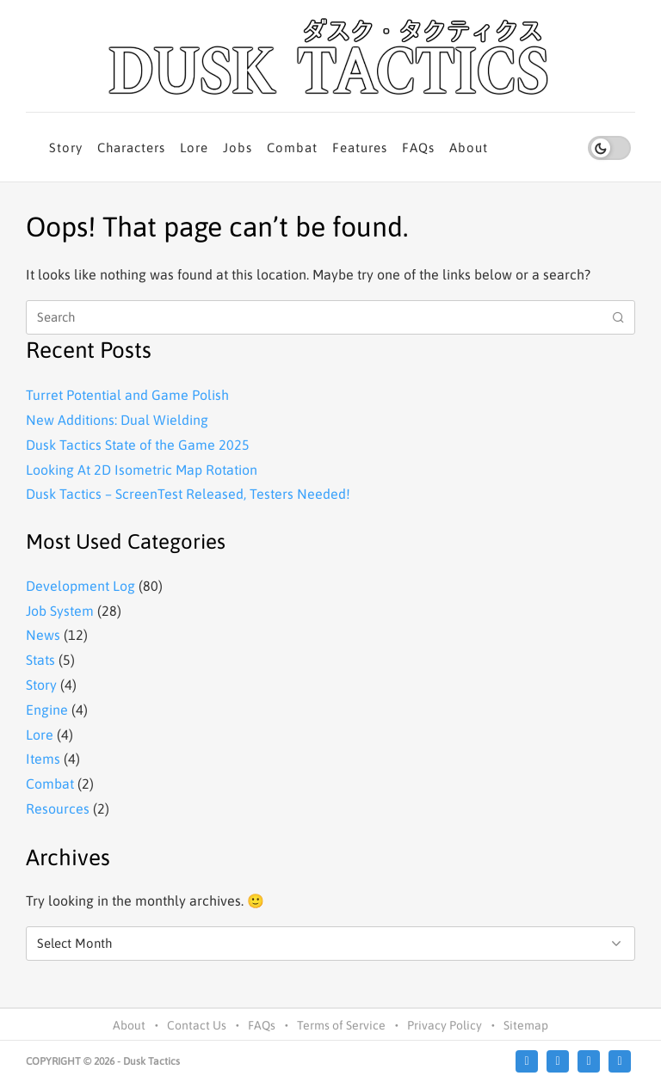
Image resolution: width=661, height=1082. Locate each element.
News (43, 634)
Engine (47, 709)
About (468, 147)
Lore (194, 147)
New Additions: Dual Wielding (117, 419)
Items (43, 758)
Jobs (237, 147)
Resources (58, 808)
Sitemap (525, 1025)
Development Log (80, 585)
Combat (292, 147)
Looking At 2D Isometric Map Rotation (141, 469)
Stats (40, 659)
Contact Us (196, 1025)
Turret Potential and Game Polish (127, 395)
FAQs (418, 147)
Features (359, 147)
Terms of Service (341, 1025)
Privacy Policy (444, 1025)
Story (66, 147)
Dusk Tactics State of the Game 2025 (138, 444)
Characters (131, 147)
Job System (60, 610)
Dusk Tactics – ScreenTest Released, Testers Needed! (188, 493)
